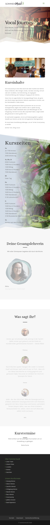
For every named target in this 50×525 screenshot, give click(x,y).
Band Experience (11, 502)
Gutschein (9, 472)
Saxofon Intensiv (11, 486)
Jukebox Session (10, 500)
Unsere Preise (10, 464)
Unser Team (9, 461)
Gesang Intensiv (10, 481)
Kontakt (11, 518)
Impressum (19, 518)
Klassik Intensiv (10, 492)
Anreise (8, 469)
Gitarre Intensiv (10, 484)
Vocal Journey (10, 497)
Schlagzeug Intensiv (11, 489)
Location (8, 467)
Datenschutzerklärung (32, 518)
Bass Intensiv (10, 494)
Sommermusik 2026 (26, 522)
